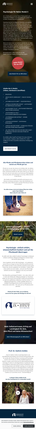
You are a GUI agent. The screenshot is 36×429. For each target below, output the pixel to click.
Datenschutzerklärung (28, 422)
